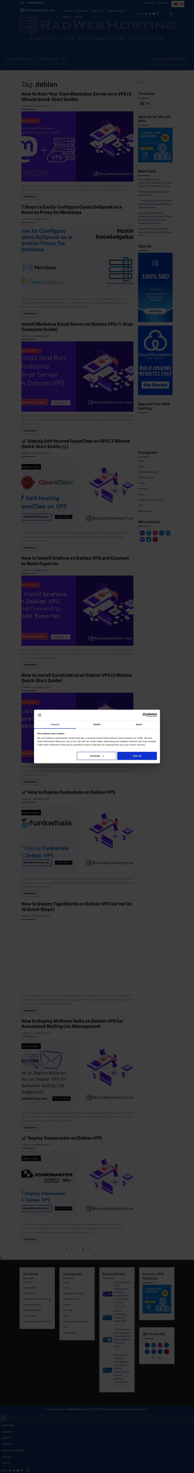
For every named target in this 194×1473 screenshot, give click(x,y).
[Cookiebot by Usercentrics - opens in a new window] (144, 715)
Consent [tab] (55, 724)
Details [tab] (97, 724)
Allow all (137, 756)
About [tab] (139, 724)
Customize (97, 756)
